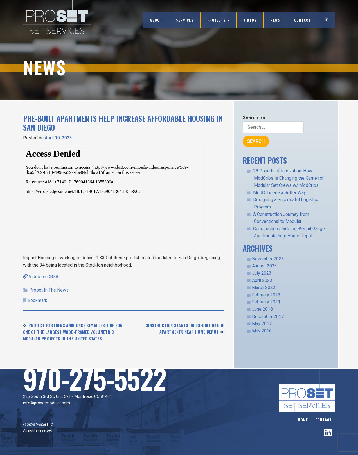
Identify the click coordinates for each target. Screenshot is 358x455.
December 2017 (268, 316)
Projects (217, 20)
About (156, 20)
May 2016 (262, 331)
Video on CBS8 (40, 276)
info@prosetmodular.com (46, 403)
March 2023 (263, 287)
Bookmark (37, 300)
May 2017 (262, 323)
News (275, 20)
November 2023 (268, 258)
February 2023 (266, 295)
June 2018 (262, 309)
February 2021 (266, 302)
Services (184, 20)
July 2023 (261, 273)
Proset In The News (49, 290)
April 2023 (262, 280)
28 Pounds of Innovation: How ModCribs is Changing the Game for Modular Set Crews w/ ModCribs (288, 178)
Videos (250, 20)
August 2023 (264, 265)
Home (303, 420)
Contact (302, 20)
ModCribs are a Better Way (279, 192)
